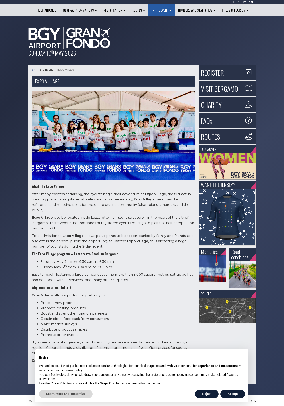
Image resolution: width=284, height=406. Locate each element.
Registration (114, 10)
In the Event (162, 10)
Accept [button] (232, 394)
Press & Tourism (235, 10)
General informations (80, 10)
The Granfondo (45, 10)
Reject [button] (206, 394)
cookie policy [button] (73, 370)
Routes (138, 10)
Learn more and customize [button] (65, 394)
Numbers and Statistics (196, 10)
